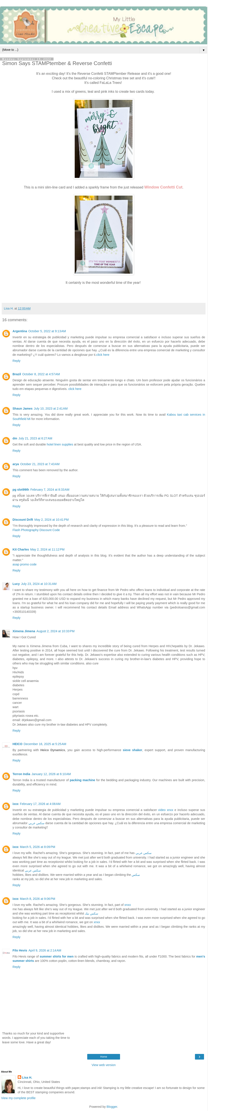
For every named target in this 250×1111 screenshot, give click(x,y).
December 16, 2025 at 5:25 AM (45, 744)
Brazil (17, 374)
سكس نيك (91, 913)
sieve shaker (132, 750)
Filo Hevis (20, 950)
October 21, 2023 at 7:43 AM (40, 464)
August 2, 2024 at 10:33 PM (55, 631)
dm (15, 438)
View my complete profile (18, 1098)
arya (16, 464)
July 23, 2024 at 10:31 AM (39, 584)
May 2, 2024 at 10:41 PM (51, 519)
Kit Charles (21, 549)
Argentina (20, 331)
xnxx (127, 905)
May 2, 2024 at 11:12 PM (47, 549)
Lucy (16, 584)
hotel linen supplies (60, 444)
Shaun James (23, 408)
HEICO (17, 744)
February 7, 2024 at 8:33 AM (49, 489)
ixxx (16, 804)
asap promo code (24, 564)
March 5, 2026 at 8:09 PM (37, 847)
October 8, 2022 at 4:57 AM (41, 374)
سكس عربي (36, 823)
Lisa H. (27, 1077)
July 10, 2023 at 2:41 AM (51, 408)
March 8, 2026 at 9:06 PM (37, 898)
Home (103, 1056)
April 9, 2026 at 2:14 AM (44, 950)
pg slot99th (21, 489)
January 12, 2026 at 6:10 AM (51, 774)
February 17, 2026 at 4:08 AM (40, 804)
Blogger (112, 1106)
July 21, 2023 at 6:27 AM (35, 438)
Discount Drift (23, 519)
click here (102, 354)
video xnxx (165, 810)
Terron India (21, 774)
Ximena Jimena (24, 631)
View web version (104, 1065)
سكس (136, 874)
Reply (17, 360)
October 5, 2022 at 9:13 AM (47, 331)
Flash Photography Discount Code (36, 530)
